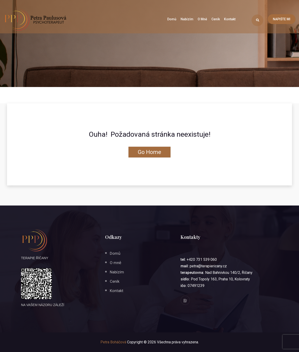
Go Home (149, 152)
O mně (202, 19)
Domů (171, 19)
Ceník (215, 19)
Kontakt (229, 19)
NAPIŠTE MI (281, 19)
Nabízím (187, 19)
